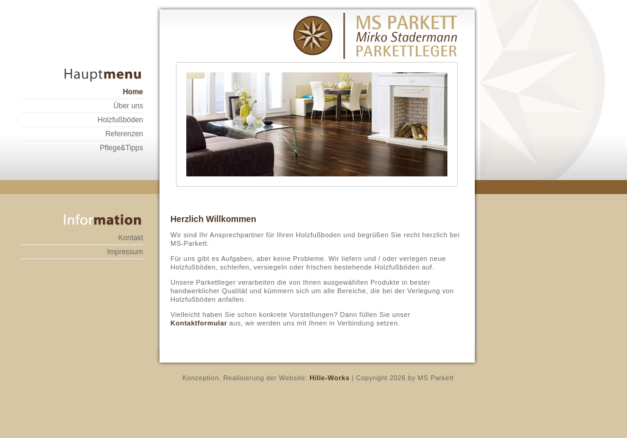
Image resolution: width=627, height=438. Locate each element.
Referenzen (124, 134)
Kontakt (130, 238)
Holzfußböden (120, 120)
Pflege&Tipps (121, 148)
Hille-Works (328, 377)
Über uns (128, 106)
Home (133, 92)
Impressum (125, 252)
